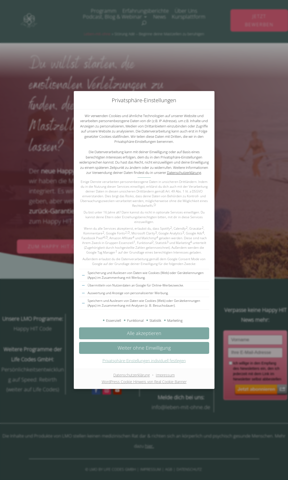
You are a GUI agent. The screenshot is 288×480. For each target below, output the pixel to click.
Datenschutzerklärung (184, 172)
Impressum (165, 375)
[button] (144, 348)
